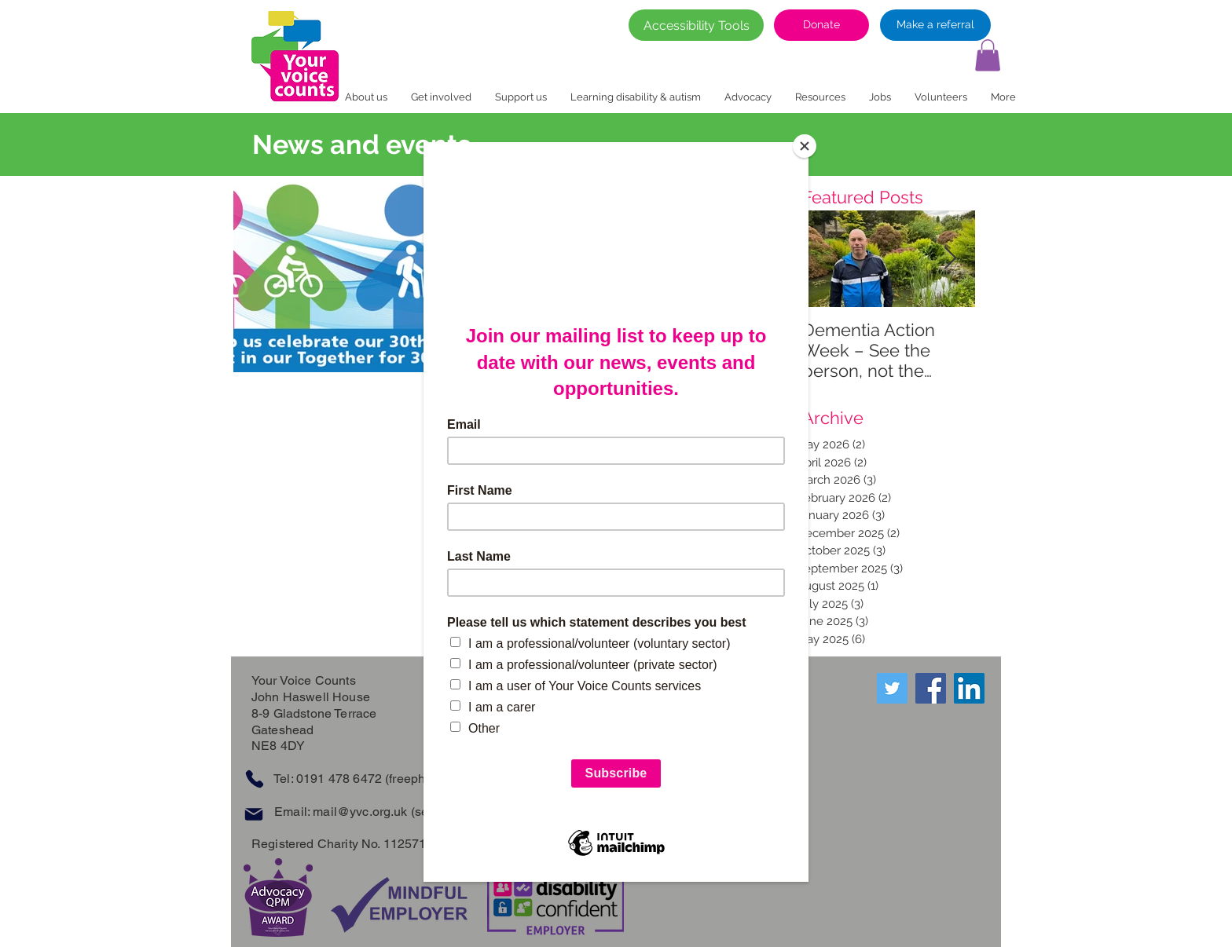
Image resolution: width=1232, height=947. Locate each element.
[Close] (804, 146)
